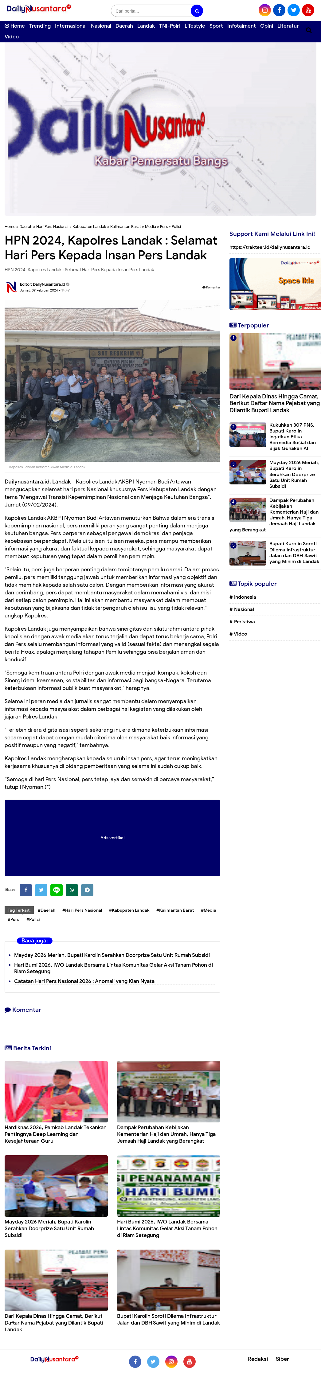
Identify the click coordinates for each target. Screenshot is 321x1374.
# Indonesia (242, 597)
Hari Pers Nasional (52, 226)
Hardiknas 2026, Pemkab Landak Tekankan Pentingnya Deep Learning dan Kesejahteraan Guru (56, 1134)
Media (150, 226)
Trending (40, 26)
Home (15, 26)
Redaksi (258, 1359)
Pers (164, 226)
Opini (266, 26)
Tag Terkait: (19, 910)
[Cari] (309, 30)
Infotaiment (241, 26)
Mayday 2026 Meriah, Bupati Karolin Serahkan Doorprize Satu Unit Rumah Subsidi (112, 955)
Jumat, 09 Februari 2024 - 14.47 (45, 290)
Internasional (71, 26)
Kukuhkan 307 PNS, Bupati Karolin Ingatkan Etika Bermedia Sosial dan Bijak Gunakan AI (292, 437)
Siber (282, 1359)
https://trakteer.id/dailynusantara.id (270, 247)
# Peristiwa (242, 622)
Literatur (288, 26)
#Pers (13, 919)
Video (12, 36)
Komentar (211, 287)
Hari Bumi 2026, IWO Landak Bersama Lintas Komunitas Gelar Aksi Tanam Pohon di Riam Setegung (113, 968)
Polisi (176, 226)
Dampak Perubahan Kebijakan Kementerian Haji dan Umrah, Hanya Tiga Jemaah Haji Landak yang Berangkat (166, 1134)
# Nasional (241, 609)
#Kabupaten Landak (129, 910)
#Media (208, 910)
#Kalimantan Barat (175, 910)
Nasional (101, 26)
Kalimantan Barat (125, 226)
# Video (238, 634)
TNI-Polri (169, 26)
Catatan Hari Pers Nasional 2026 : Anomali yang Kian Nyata (84, 981)
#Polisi (33, 919)
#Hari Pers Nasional (82, 910)
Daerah (124, 26)
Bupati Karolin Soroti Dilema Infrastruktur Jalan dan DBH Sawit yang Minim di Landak (168, 1319)
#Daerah (46, 910)
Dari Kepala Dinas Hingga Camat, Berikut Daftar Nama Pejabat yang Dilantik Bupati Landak (54, 1323)
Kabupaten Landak (89, 226)
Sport (216, 26)
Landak (146, 26)
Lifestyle (195, 26)
